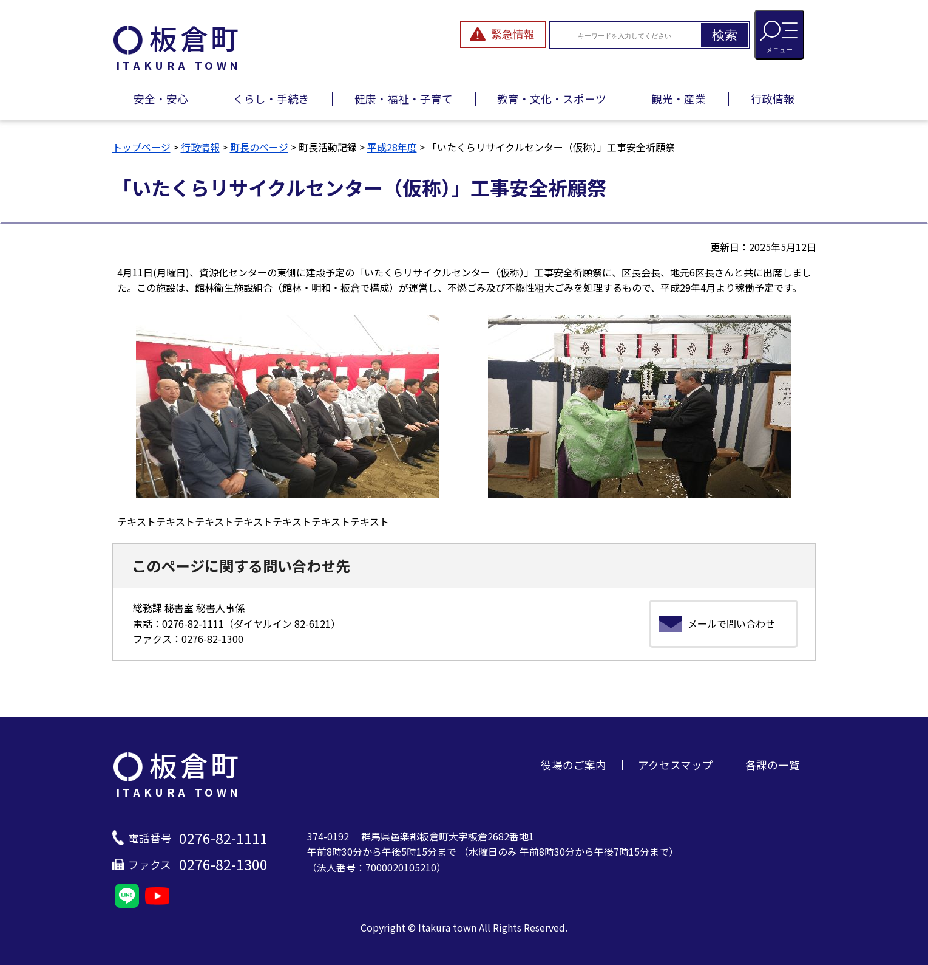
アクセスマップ (675, 764)
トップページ (141, 147)
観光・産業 (678, 98)
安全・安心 (161, 98)
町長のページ (259, 147)
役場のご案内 (573, 764)
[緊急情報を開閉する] (503, 34)
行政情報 (772, 98)
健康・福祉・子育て (403, 98)
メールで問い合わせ (731, 623)
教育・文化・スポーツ (551, 98)
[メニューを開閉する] (779, 35)
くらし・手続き (271, 98)
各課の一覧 (772, 764)
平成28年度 (392, 147)
